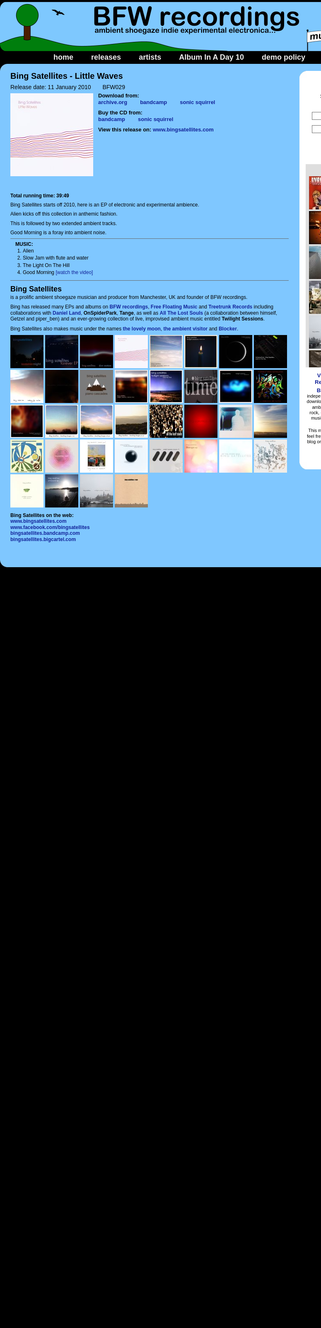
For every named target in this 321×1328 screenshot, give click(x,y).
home (63, 57)
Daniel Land (67, 313)
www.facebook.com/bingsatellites (50, 527)
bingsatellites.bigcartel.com (43, 539)
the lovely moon (141, 329)
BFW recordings (128, 307)
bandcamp (153, 102)
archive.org (112, 102)
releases (106, 57)
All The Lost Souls (181, 313)
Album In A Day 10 (211, 57)
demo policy (283, 57)
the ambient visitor (186, 329)
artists (150, 57)
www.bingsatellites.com (183, 129)
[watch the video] (74, 272)
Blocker (228, 329)
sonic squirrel (197, 102)
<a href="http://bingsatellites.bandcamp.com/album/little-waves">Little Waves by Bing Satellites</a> (193, 162)
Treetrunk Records (230, 307)
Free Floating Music (174, 307)
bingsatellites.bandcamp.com (45, 533)
